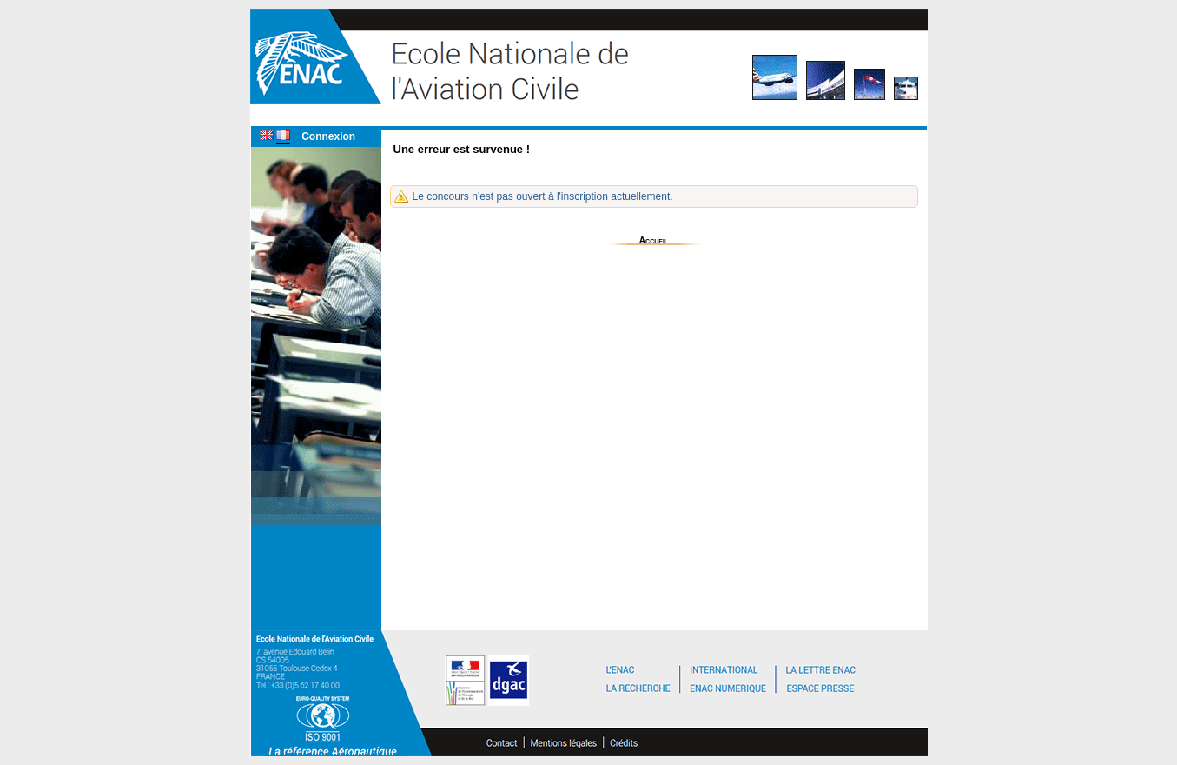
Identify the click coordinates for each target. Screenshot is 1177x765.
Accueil (653, 240)
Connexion (328, 136)
